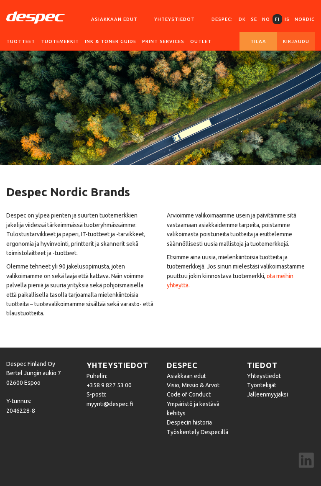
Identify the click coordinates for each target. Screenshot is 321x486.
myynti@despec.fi (110, 404)
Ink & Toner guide (110, 41)
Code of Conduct (189, 394)
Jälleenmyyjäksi (267, 394)
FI (277, 19)
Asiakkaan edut (114, 19)
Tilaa (258, 41)
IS (287, 19)
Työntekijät (261, 385)
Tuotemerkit (60, 41)
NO (266, 19)
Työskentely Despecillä (197, 432)
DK (242, 19)
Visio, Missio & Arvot (193, 385)
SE (254, 19)
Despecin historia (189, 422)
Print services (163, 41)
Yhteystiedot (174, 19)
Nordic (305, 19)
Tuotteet (20, 41)
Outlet (200, 41)
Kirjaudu (296, 41)
